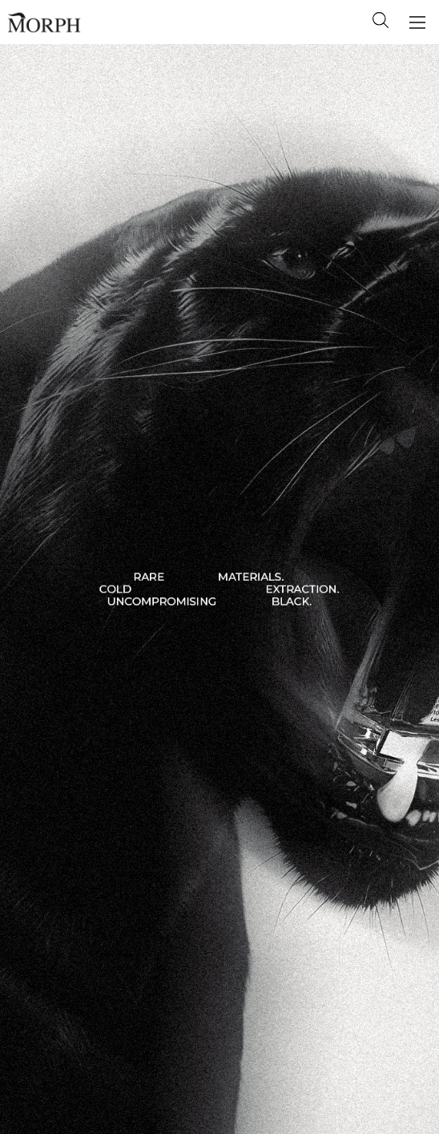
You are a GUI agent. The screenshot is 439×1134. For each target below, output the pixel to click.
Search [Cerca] (381, 20)
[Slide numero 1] (219, 589)
